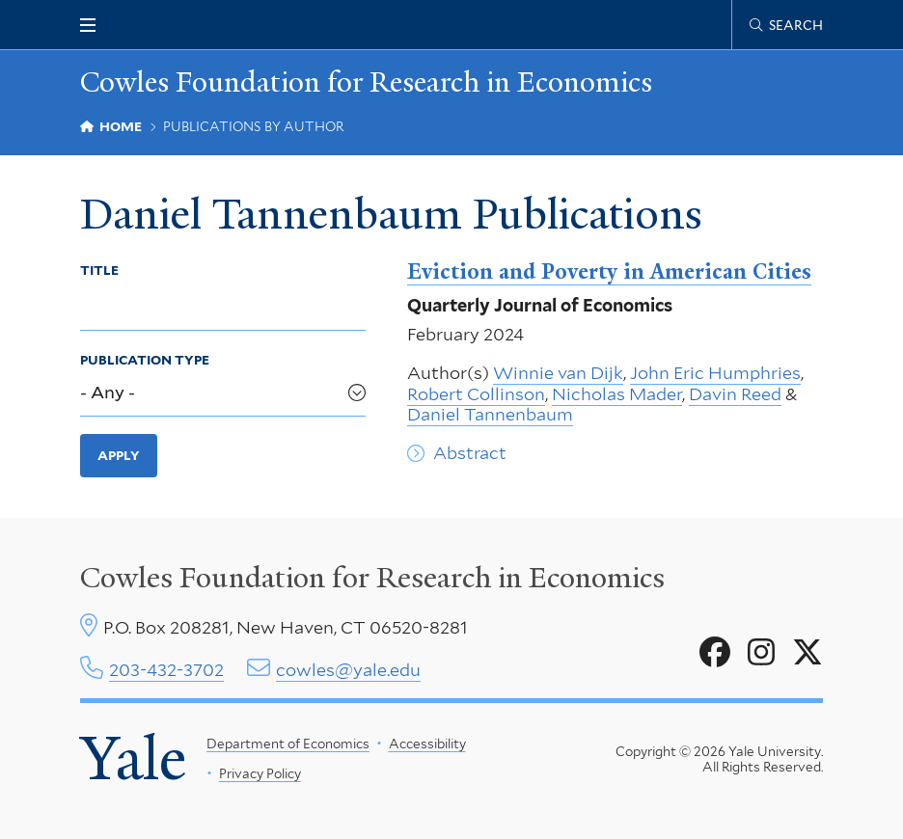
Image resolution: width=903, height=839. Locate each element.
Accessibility (427, 743)
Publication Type (144, 359)
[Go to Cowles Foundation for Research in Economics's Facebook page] (714, 653)
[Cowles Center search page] (786, 25)
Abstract (469, 453)
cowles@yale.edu (348, 670)
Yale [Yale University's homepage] (133, 759)
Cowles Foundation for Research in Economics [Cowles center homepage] (372, 577)
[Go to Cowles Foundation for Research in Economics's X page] (807, 653)
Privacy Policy (260, 773)
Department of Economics (287, 743)
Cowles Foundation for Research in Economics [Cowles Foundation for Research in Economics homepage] (366, 82)
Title (99, 270)
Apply (118, 455)
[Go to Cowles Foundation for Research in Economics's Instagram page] (761, 653)
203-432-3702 (166, 670)
